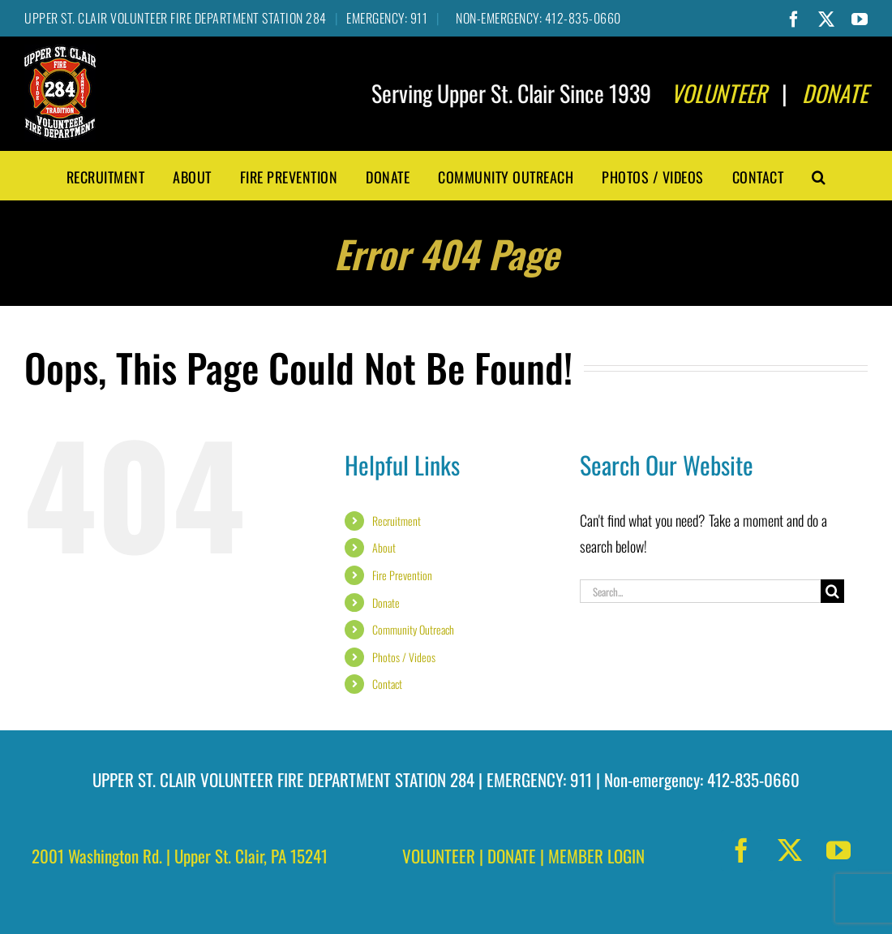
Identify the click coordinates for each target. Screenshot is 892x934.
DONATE (511, 855)
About (384, 547)
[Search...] (700, 591)
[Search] (832, 591)
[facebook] (741, 850)
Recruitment (396, 520)
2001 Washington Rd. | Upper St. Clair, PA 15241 (180, 855)
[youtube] (838, 850)
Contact (387, 683)
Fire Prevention (402, 574)
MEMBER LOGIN (596, 855)
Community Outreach (413, 629)
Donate (386, 602)
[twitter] (790, 850)
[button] (819, 175)
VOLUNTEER (438, 855)
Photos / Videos (403, 656)
